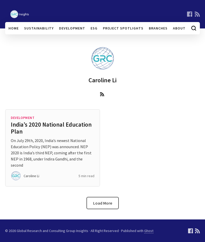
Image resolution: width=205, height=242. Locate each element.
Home (13, 28)
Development (72, 28)
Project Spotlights (123, 28)
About (179, 28)
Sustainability (39, 28)
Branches (158, 28)
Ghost (148, 230)
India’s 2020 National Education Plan (51, 128)
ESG (94, 28)
